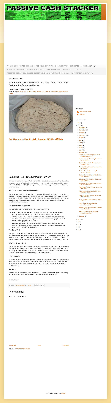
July (80, 140)
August (81, 137)
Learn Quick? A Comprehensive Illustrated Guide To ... (88, 204)
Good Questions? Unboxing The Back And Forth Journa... (89, 191)
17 (79, 224)
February (82, 152)
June (80, 142)
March (81, 150)
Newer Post (12, 345)
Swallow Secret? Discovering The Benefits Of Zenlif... (88, 171)
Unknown (82, 114)
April (80, 147)
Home (39, 345)
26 (79, 123)
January (81, 216)
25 (79, 125)
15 (79, 229)
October (81, 132)
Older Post (66, 345)
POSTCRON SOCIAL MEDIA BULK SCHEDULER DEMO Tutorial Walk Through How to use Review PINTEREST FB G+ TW (48, 73)
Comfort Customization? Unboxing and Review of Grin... (90, 163)
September (82, 135)
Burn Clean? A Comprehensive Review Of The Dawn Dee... (90, 183)
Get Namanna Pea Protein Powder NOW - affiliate (36, 139)
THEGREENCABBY (85, 111)
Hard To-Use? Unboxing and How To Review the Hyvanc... (89, 155)
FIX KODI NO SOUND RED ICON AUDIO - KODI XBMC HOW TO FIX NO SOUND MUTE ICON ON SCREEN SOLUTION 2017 (49, 66)
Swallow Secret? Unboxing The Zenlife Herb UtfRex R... (90, 175)
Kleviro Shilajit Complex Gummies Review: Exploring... (88, 212)
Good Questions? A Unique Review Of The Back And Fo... (90, 196)
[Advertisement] (20, 40)
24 (79, 219)
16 (79, 227)
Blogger (63, 393)
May (80, 145)
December (82, 127)
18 (79, 222)
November (82, 130)
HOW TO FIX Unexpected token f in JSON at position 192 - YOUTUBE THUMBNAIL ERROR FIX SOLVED (42, 69)
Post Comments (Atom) (23, 349)
